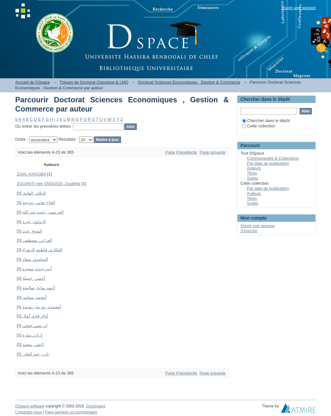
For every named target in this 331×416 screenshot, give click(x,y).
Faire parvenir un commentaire (71, 412)
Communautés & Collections (273, 158)
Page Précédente (181, 152)
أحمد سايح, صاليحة (38, 287)
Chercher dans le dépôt (266, 120)
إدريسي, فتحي (34, 325)
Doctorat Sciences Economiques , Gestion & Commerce (189, 82)
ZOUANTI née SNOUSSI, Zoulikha (48, 183)
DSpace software (29, 406)
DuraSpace (95, 406)
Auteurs (254, 168)
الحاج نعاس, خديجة (38, 202)
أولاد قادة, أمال (35, 316)
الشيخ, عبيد (32, 231)
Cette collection (258, 126)
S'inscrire (248, 230)
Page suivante (213, 152)
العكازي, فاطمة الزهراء (42, 249)
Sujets (252, 178)
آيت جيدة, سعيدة (37, 268)
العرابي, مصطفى (37, 240)
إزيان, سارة (32, 335)
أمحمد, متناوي (34, 297)
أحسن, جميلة (33, 278)
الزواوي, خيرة (34, 221)
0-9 (18, 119)
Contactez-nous (28, 412)
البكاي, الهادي (34, 193)
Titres (252, 173)
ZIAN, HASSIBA (31, 174)
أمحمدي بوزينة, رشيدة (41, 306)
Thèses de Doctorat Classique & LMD (93, 82)
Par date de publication (268, 163)
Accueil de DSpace (32, 82)
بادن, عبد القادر (35, 354)
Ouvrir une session (299, 7)
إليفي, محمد (33, 344)
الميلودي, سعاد (35, 259)
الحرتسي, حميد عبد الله (42, 212)
